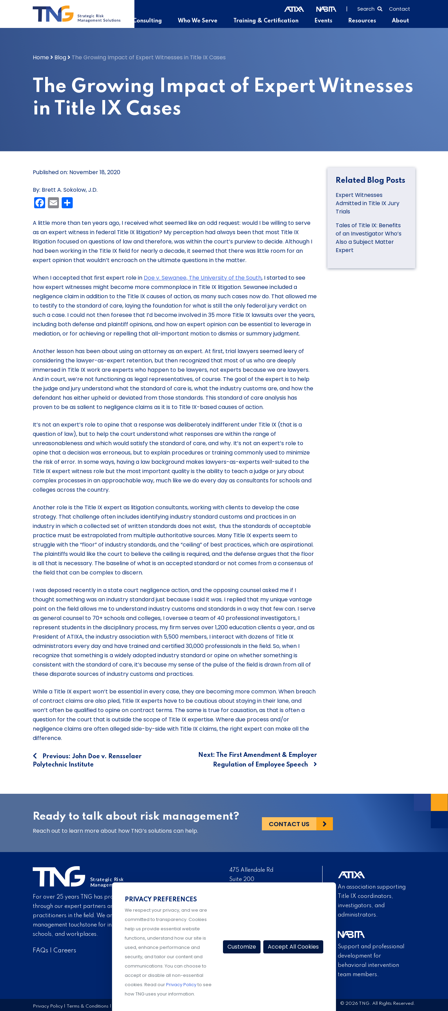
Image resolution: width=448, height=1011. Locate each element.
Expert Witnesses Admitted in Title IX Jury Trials (367, 203)
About (401, 21)
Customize (241, 947)
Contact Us (289, 823)
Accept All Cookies (293, 947)
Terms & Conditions (88, 1006)
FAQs (40, 951)
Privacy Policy (48, 1006)
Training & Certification (269, 21)
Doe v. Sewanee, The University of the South (203, 277)
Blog (60, 57)
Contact (399, 9)
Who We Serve (202, 21)
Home (41, 57)
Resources (363, 21)
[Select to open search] (370, 8)
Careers (64, 951)
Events (325, 21)
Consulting (152, 21)
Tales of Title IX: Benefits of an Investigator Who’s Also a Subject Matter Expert (368, 237)
